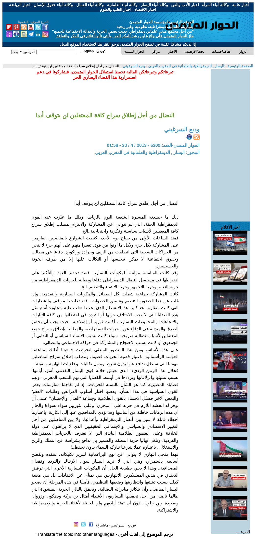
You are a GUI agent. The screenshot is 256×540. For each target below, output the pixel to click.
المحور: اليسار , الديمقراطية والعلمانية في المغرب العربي (147, 152)
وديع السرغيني (133, 66)
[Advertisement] (230, 143)
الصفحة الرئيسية (240, 66)
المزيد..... (242, 531)
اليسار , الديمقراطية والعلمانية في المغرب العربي (185, 66)
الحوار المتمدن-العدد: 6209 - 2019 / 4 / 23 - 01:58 (153, 145)
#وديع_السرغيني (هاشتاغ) (116, 525)
